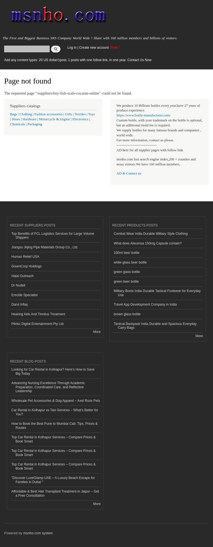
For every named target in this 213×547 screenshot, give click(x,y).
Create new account (94, 48)
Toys (91, 114)
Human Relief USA (25, 257)
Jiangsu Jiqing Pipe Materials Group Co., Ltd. (44, 247)
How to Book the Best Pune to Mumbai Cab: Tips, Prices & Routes (54, 425)
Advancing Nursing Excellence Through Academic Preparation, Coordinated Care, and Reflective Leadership (48, 387)
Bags (13, 114)
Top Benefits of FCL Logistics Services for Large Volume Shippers (52, 235)
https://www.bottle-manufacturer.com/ (143, 115)
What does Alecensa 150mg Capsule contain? (148, 243)
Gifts (68, 114)
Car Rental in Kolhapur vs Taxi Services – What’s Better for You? (54, 412)
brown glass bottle (127, 314)
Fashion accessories (48, 114)
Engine (65, 119)
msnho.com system (38, 533)
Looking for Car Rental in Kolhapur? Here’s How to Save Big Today (53, 371)
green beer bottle (126, 281)
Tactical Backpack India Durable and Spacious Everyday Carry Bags (155, 326)
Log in (72, 48)
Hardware (29, 119)
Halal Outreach (22, 276)
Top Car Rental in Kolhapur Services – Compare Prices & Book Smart (53, 439)
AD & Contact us (128, 173)
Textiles (80, 114)
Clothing (26, 114)
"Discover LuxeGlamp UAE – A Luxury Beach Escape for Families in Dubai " (53, 480)
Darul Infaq (19, 304)
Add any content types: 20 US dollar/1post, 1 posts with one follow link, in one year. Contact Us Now (77, 60)
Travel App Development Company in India (145, 304)
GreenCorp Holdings (26, 266)
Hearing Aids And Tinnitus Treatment (38, 314)
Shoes (16, 119)
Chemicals (18, 124)
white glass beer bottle (130, 262)
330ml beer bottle (127, 253)
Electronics (80, 119)
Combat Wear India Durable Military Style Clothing (151, 234)
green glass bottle (127, 272)
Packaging (34, 124)
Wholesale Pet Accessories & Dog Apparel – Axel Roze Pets (55, 401)
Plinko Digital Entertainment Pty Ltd (37, 324)
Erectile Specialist (24, 295)
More (97, 332)
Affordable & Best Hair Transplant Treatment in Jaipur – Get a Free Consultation (55, 493)
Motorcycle (47, 119)
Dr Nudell (18, 285)
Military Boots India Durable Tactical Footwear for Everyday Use (157, 293)
